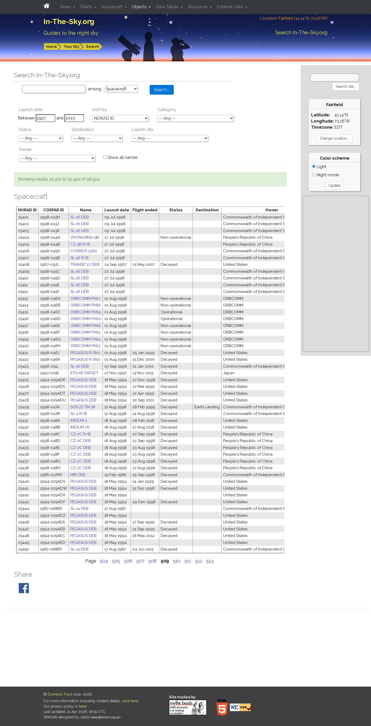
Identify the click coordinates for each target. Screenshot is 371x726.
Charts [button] (86, 6)
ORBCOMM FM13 (85, 346)
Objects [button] (140, 6)
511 (187, 561)
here (82, 706)
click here (130, 701)
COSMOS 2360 (83, 251)
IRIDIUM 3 (78, 420)
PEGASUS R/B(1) (85, 352)
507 (140, 561)
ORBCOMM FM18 (85, 305)
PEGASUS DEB (83, 380)
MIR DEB (77, 474)
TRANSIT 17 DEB (84, 264)
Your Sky (71, 47)
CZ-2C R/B (80, 434)
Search (92, 47)
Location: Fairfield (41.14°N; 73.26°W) (294, 18)
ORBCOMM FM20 (85, 318)
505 (116, 561)
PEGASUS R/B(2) (85, 359)
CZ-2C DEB (80, 440)
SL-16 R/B (79, 258)
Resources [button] (198, 6)
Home (51, 47)
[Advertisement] (335, 273)
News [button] (66, 6)
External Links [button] (230, 6)
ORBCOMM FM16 (85, 325)
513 (209, 561)
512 (198, 561)
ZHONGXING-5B (84, 237)
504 (104, 561)
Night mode (325, 174)
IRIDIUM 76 (80, 427)
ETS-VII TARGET (84, 373)
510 (176, 561)
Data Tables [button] (168, 6)
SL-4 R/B (78, 413)
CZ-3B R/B (80, 244)
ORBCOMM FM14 (85, 339)
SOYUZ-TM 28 (82, 407)
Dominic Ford (60, 694)
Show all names (120, 157)
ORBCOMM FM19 (85, 312)
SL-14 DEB (79, 508)
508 (152, 561)
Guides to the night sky (71, 33)
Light (319, 166)
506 (128, 561)
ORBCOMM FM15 (85, 332)
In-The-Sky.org (68, 21)
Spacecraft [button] (113, 6)
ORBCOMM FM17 (85, 298)
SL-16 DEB (79, 217)
